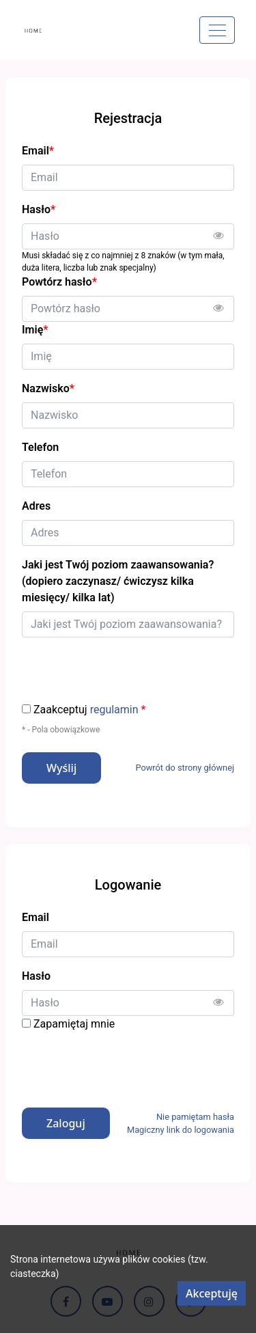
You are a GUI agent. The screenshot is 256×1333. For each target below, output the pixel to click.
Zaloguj (65, 1123)
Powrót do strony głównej (184, 767)
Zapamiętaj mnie (74, 1023)
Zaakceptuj (89, 709)
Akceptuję (212, 1293)
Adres (36, 505)
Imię (35, 329)
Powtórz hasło (59, 281)
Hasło (36, 976)
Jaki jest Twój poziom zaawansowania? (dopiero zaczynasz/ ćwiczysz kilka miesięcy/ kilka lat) (118, 581)
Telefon (40, 447)
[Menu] (217, 30)
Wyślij (61, 767)
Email (35, 917)
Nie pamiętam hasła (195, 1117)
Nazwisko (48, 388)
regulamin (114, 709)
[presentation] (125, 1064)
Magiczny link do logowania (180, 1130)
